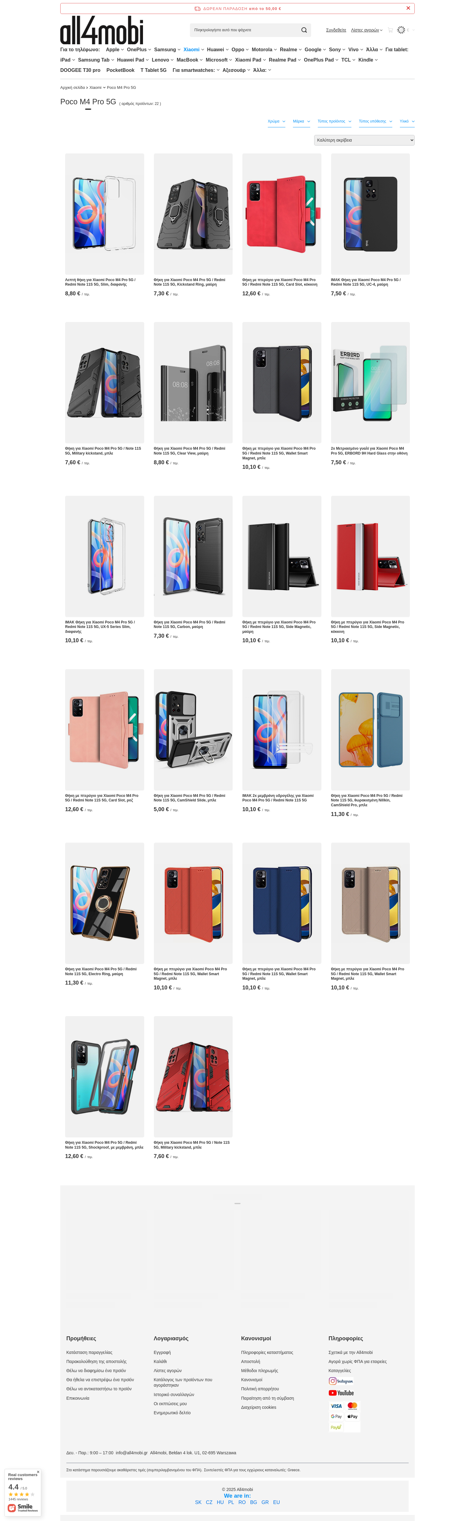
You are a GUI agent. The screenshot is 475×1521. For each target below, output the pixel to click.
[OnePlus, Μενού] (149, 49)
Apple (112, 49)
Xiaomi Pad (248, 59)
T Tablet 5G (154, 70)
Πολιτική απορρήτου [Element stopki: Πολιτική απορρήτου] (260, 1388)
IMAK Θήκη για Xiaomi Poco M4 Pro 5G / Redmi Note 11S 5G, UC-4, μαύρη (366, 282)
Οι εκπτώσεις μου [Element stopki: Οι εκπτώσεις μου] (170, 1403)
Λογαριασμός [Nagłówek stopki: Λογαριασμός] (171, 1338)
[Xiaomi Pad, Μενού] (264, 59)
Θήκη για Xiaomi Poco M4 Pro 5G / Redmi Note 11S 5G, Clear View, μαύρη (189, 450)
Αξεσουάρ (234, 70)
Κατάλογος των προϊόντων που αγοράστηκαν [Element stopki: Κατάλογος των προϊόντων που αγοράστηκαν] (183, 1382)
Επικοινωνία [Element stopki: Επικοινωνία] (77, 1398)
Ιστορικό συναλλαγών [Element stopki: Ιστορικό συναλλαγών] (174, 1394)
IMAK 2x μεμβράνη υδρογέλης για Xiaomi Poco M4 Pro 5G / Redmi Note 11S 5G (278, 798)
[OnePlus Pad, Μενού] (336, 59)
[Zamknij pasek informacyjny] (408, 8)
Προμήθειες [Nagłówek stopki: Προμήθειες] (81, 1338)
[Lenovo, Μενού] (172, 59)
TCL (346, 59)
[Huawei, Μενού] (227, 49)
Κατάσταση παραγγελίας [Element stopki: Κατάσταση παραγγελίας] (89, 1352)
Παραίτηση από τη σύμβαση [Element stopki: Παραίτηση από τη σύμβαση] (267, 1398)
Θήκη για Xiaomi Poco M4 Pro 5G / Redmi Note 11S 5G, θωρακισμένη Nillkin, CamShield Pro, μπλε (367, 800)
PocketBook (120, 70)
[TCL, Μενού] (353, 59)
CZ (209, 1502)
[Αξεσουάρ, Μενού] (248, 69)
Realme (288, 49)
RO (242, 1502)
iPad (65, 59)
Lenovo (160, 59)
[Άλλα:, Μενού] (269, 69)
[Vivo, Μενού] (361, 49)
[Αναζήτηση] (304, 30)
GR (265, 1502)
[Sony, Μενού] (343, 49)
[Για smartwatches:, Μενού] (218, 69)
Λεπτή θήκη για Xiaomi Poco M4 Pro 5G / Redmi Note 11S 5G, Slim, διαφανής (100, 282)
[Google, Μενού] (324, 49)
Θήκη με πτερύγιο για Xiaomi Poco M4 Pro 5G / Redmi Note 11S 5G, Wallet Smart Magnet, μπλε (279, 453)
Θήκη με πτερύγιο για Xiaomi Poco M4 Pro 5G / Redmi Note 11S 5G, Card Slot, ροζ (101, 798)
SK (198, 1502)
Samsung (165, 49)
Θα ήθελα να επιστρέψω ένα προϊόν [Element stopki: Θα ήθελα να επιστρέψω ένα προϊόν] (100, 1379)
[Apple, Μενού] (122, 49)
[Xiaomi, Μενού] (202, 49)
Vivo (353, 49)
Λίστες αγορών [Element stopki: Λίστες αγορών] (168, 1370)
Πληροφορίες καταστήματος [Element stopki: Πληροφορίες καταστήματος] (267, 1352)
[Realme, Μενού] (300, 49)
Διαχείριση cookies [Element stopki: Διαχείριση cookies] (258, 1407)
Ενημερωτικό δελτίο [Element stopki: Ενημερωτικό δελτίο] (172, 1412)
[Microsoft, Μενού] (230, 59)
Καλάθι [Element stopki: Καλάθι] (160, 1361)
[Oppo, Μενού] (247, 49)
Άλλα (372, 49)
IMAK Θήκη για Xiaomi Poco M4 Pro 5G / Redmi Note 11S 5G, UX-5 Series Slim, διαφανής (100, 627)
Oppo (238, 49)
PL (231, 1502)
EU (276, 1502)
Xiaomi (191, 49)
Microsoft (217, 59)
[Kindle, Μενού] (376, 59)
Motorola (262, 49)
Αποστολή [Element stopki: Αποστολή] (250, 1361)
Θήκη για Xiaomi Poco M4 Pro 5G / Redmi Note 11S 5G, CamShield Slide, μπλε (189, 798)
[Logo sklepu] (101, 30)
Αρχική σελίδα (72, 87)
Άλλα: (260, 70)
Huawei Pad (130, 59)
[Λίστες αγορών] (367, 30)
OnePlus (137, 49)
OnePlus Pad (319, 59)
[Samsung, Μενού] (179, 49)
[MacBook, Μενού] (201, 59)
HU (220, 1502)
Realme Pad (283, 59)
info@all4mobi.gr (132, 1452)
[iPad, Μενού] (73, 59)
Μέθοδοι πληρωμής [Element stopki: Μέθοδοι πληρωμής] (259, 1370)
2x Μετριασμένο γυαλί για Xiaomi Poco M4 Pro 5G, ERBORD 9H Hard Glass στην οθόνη (369, 450)
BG (253, 1502)
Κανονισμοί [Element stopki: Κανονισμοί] (251, 1379)
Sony (335, 49)
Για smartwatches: (194, 70)
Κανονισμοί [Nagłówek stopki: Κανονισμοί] (256, 1338)
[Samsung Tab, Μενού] (112, 59)
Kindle (365, 59)
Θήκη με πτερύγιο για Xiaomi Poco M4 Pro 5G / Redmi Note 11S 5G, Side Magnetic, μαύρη (279, 627)
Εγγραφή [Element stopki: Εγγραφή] (162, 1352)
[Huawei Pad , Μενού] (147, 59)
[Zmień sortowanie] (364, 140)
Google (313, 49)
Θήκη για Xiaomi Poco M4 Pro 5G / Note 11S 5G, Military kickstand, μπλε (103, 450)
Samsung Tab (94, 59)
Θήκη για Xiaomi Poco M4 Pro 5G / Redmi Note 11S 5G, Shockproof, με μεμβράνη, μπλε (104, 1145)
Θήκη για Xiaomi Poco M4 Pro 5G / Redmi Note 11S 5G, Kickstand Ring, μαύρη (189, 282)
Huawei (215, 49)
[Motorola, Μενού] (275, 49)
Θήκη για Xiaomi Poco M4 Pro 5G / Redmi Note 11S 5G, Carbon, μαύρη (189, 624)
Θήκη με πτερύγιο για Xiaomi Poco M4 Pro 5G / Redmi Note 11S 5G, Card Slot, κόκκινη (279, 282)
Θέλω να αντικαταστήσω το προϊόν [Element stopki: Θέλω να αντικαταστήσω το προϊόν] (99, 1388)
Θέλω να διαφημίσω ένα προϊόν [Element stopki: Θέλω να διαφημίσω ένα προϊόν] (96, 1370)
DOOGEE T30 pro (80, 70)
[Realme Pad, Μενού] (299, 59)
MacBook (187, 59)
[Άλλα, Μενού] (381, 49)
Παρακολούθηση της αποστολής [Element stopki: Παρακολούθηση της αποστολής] (96, 1361)
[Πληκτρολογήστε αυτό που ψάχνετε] (250, 30)
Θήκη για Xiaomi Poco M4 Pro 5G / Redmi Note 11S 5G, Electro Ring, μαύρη (101, 971)
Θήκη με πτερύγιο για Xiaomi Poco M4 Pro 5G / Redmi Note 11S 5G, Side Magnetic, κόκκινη (367, 627)
